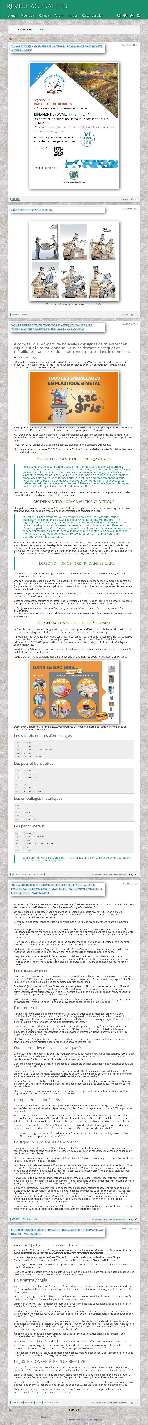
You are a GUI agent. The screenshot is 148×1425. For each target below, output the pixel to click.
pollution (26, 1219)
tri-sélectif (38, 874)
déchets (15, 199)
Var (35, 1219)
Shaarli (44, 1417)
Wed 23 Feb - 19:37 (130, 324)
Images (73, 15)
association (17, 1402)
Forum (58, 15)
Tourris (57, 1402)
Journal (11, 15)
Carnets (44, 15)
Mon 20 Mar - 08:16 (130, 208)
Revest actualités (37, 4)
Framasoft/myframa (94, 1419)
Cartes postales (92, 15)
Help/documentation (76, 1419)
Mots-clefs (28, 15)
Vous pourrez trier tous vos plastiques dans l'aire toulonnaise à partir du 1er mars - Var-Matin (51, 327)
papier (24, 314)
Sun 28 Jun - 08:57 (130, 884)
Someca (47, 1402)
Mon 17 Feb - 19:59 (130, 1228)
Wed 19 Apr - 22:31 (130, 45)
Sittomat (26, 874)
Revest (38, 1402)
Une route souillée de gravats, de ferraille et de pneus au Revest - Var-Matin (57, 1232)
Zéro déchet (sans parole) (31, 210)
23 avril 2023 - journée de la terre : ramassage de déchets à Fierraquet (56, 48)
